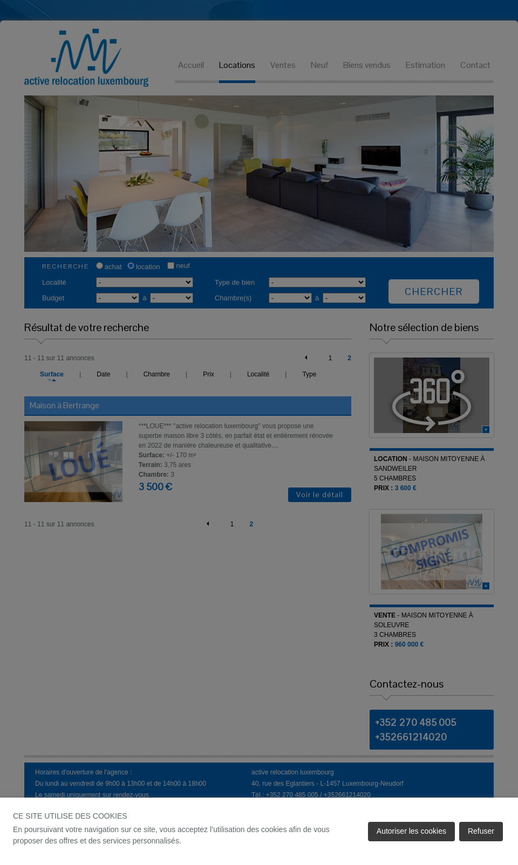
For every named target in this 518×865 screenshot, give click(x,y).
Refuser (481, 831)
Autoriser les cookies (411, 831)
